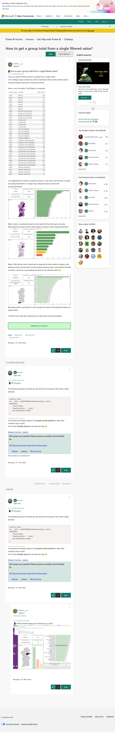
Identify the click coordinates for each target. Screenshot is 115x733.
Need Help (18, 335)
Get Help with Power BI (49, 39)
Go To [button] (104, 21)
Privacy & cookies (86, 718)
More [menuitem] (85, 16)
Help (96, 21)
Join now (5, 8)
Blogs (78, 16)
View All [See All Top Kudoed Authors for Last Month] (82, 216)
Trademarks (110, 718)
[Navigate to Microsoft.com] (8, 16)
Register (81, 21)
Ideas (58, 16)
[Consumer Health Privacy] (29, 726)
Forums (38, 16)
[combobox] (86, 26)
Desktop (68, 39)
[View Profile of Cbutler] (16, 63)
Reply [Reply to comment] (66, 471)
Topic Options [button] (64, 54)
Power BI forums (14, 39)
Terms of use (99, 718)
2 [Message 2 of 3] (14, 463)
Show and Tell (29, 335)
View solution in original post (19, 456)
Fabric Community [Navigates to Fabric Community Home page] (25, 16)
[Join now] (84, 98)
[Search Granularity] (49, 26)
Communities (68, 16)
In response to (19, 617)
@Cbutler (17, 383)
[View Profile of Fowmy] (19, 372)
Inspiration (48, 16)
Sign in (89, 21)
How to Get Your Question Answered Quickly (88, 120)
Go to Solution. (42, 326)
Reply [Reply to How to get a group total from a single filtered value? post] (66, 350)
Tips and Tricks (14, 337)
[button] (51, 54)
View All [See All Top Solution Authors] (82, 169)
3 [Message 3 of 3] (19, 681)
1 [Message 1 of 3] (14, 343)
